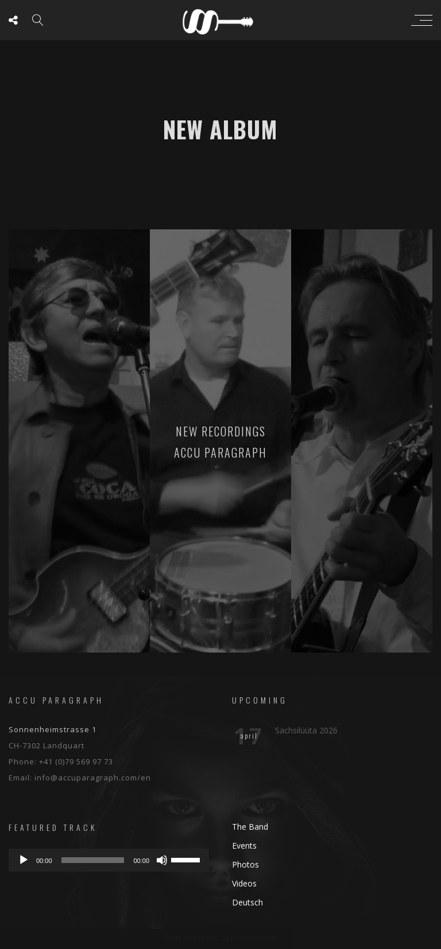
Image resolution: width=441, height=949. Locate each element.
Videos (244, 883)
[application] (109, 860)
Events (244, 845)
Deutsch (247, 902)
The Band (250, 826)
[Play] (23, 860)
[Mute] (162, 860)
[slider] (93, 860)
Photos (245, 864)
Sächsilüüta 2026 (306, 730)
